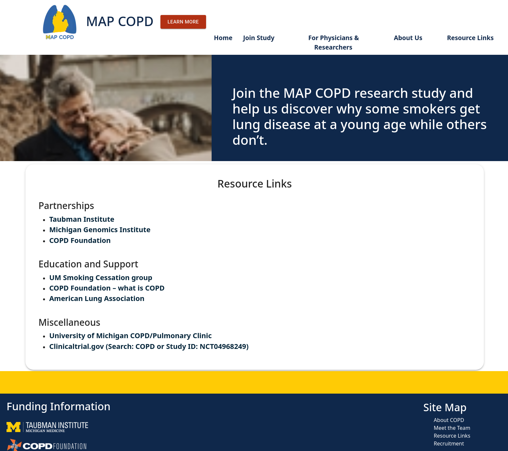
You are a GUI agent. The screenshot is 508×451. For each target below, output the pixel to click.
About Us (408, 37)
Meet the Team (452, 427)
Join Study (259, 37)
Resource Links (470, 37)
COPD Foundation (80, 240)
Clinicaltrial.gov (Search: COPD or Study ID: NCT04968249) (148, 346)
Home (223, 37)
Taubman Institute (81, 219)
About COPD (449, 420)
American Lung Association (96, 298)
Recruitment (449, 443)
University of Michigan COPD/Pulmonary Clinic (130, 335)
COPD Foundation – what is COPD (107, 288)
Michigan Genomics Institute (100, 229)
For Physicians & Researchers (333, 42)
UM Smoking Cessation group (100, 277)
